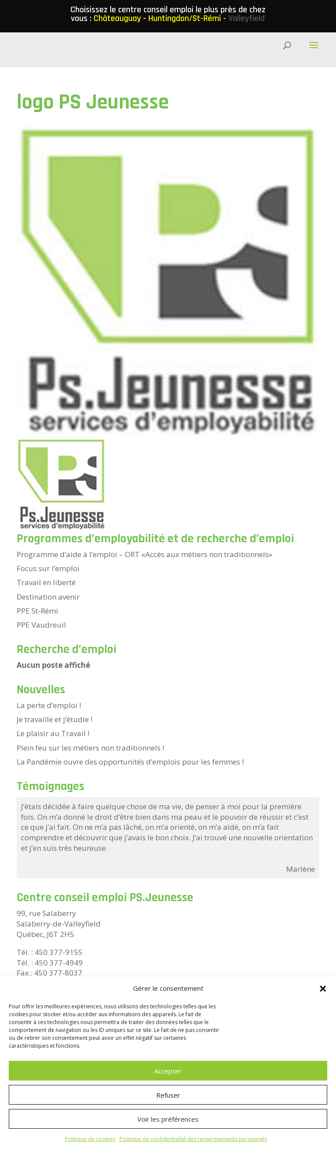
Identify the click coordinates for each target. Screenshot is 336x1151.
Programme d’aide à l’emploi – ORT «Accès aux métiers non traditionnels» (144, 554)
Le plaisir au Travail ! (53, 733)
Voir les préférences (168, 1119)
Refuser (168, 1095)
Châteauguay (117, 18)
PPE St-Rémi (37, 611)
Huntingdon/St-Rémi (184, 18)
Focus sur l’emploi (48, 568)
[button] (322, 988)
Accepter (168, 1071)
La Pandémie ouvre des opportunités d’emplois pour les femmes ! (130, 762)
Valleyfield (246, 18)
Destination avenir (48, 597)
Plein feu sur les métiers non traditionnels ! (90, 748)
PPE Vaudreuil (41, 625)
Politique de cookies (90, 1139)
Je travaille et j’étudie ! (54, 719)
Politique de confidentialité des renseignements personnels (193, 1139)
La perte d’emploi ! (49, 705)
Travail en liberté (46, 582)
